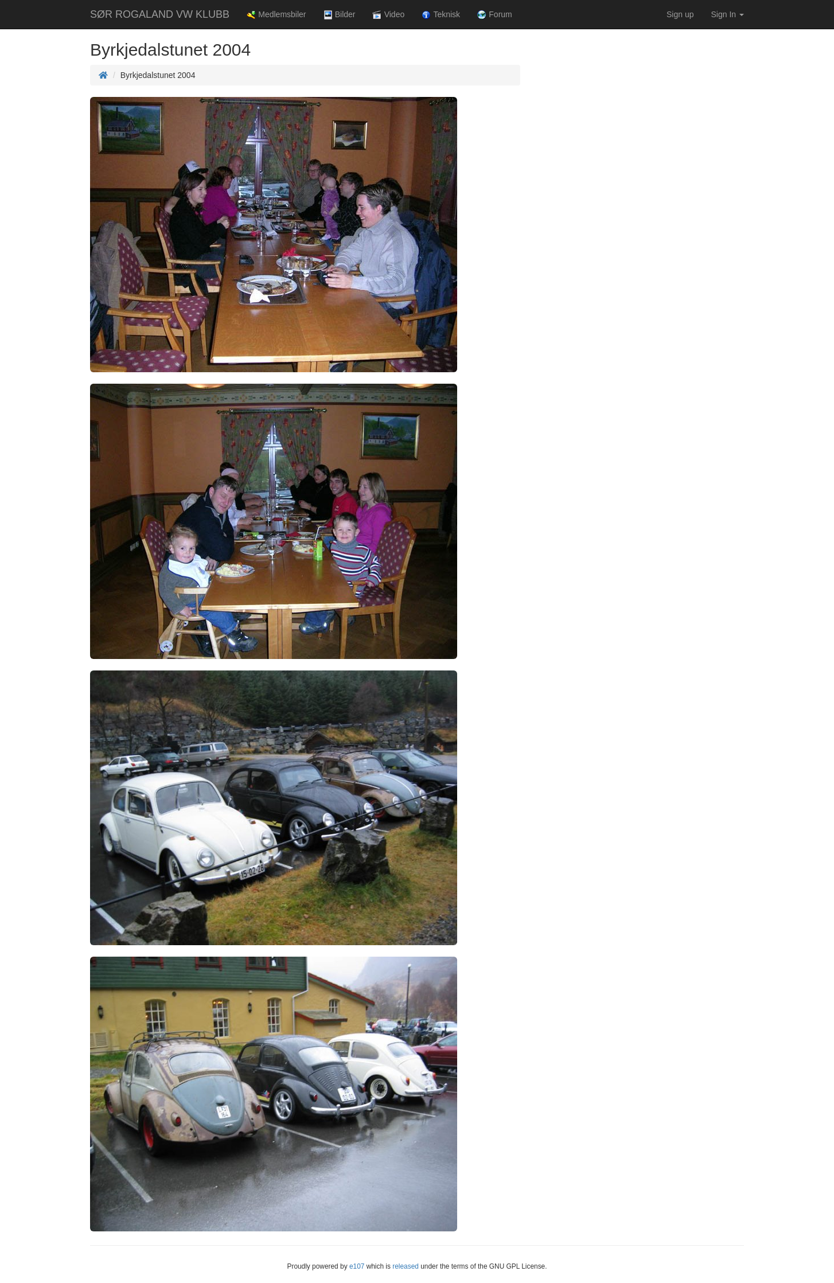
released (405, 1266)
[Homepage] (103, 75)
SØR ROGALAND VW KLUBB (159, 14)
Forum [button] (494, 15)
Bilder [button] (340, 15)
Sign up (680, 14)
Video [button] (388, 15)
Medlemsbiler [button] (276, 15)
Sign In (727, 14)
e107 (356, 1266)
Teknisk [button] (441, 15)
